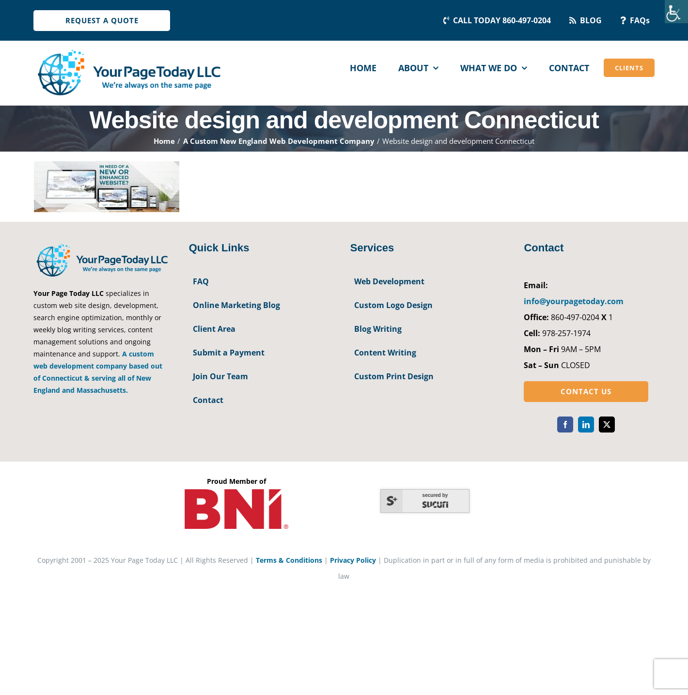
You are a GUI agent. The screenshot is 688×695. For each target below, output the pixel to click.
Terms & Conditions (289, 560)
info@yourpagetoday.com (574, 301)
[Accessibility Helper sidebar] (676, 11)
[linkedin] (586, 424)
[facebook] (565, 424)
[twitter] (607, 424)
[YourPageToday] (128, 49)
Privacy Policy (353, 560)
